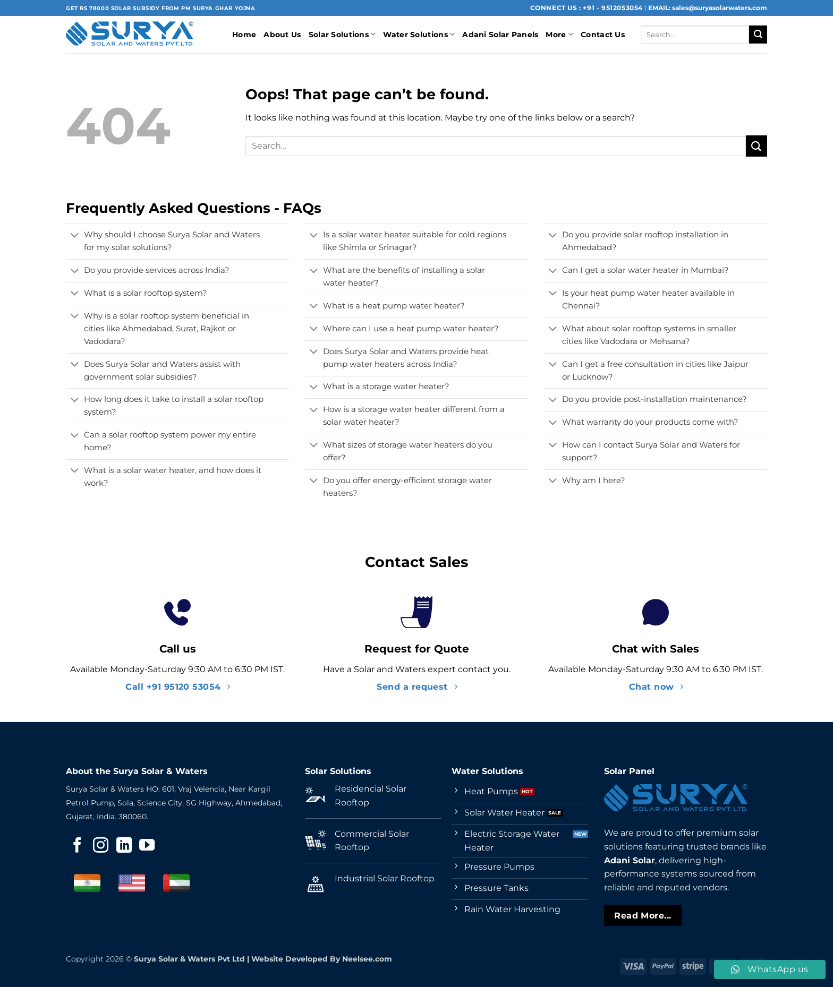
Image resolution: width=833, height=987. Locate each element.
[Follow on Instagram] (100, 846)
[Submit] (758, 34)
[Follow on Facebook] (77, 846)
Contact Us (603, 34)
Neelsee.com (367, 959)
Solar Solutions (342, 34)
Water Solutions (419, 34)
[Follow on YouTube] (147, 846)
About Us (282, 34)
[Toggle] (74, 236)
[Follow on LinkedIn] (124, 846)
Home (244, 34)
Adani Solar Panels (500, 34)
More (559, 34)
